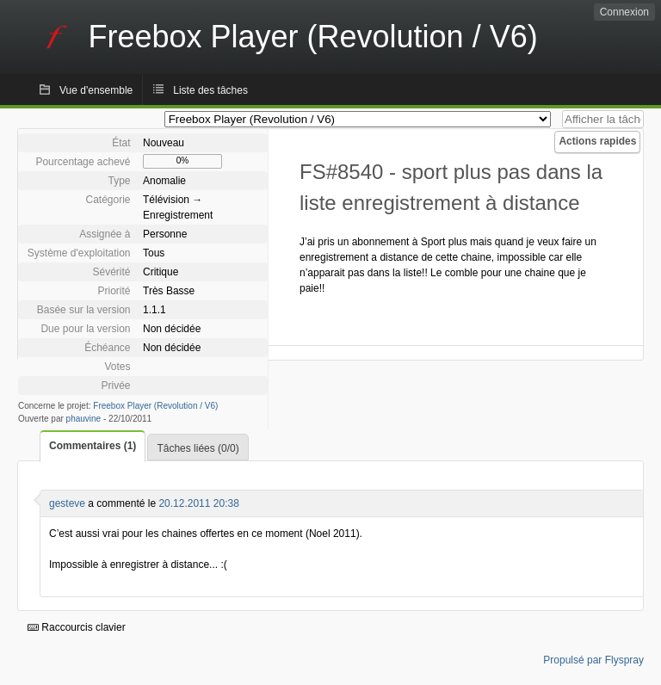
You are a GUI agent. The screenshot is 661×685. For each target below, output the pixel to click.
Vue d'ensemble (96, 90)
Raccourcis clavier (77, 627)
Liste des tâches (210, 90)
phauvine (84, 418)
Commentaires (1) (92, 446)
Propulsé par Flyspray (593, 660)
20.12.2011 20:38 (198, 503)
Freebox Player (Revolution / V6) (155, 405)
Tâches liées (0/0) (197, 448)
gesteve (67, 503)
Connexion (624, 12)
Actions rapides (597, 141)
